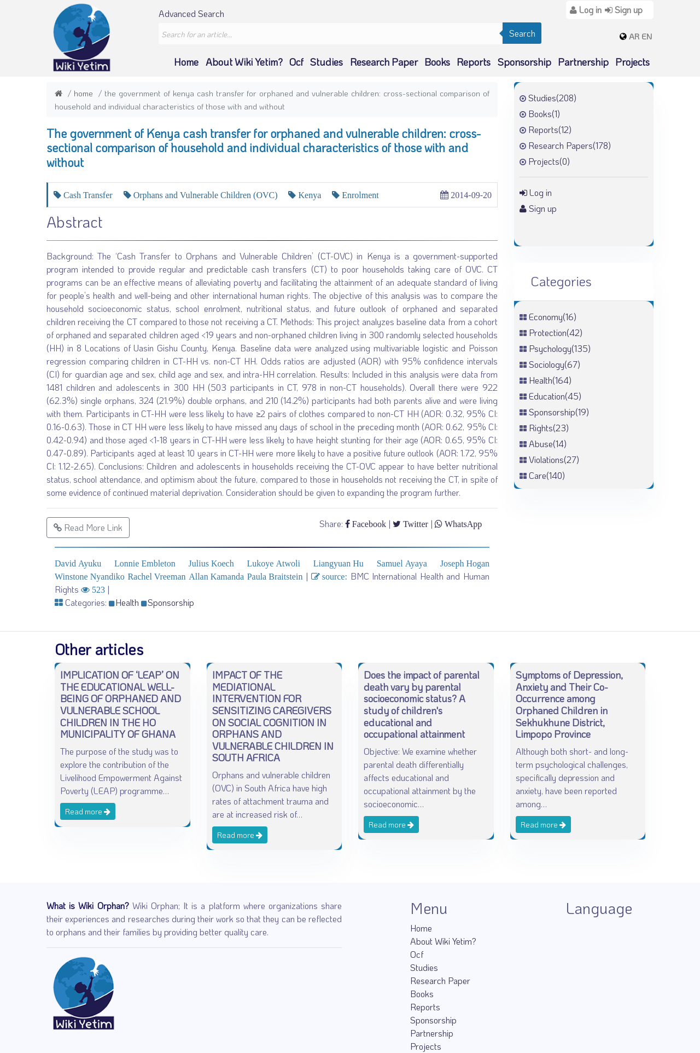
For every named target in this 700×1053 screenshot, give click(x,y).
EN (646, 36)
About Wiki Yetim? (244, 61)
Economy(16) (552, 316)
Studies (326, 61)
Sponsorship (524, 61)
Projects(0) (549, 161)
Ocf (296, 61)
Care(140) (547, 475)
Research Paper (384, 61)
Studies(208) (552, 97)
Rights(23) (549, 427)
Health (124, 602)
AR (634, 36)
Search (522, 33)
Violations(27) (554, 459)
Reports (474, 61)
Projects (632, 61)
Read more (87, 811)
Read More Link (88, 527)
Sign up (538, 208)
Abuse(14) (548, 443)
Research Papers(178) (569, 145)
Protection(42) (555, 332)
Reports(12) (549, 129)
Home (186, 61)
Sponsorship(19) (559, 412)
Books (437, 61)
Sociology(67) (554, 364)
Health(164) (550, 380)
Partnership (583, 61)
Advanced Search (191, 13)
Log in (536, 192)
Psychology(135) (560, 348)
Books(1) (544, 113)
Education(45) (555, 396)
